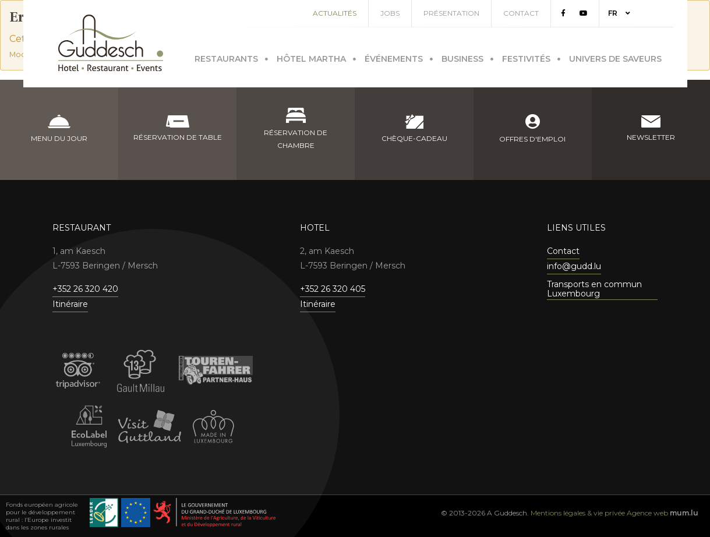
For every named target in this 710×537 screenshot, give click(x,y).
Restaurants (226, 56)
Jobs (404, 13)
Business (462, 56)
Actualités (348, 13)
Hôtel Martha (311, 56)
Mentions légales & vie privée (578, 512)
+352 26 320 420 (85, 289)
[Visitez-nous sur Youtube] (597, 13)
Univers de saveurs (615, 56)
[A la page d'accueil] (110, 43)
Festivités (526, 56)
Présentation (465, 13)
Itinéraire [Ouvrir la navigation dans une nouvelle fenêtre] (70, 304)
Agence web (647, 512)
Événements (394, 56)
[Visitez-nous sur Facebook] (577, 13)
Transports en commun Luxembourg (594, 289)
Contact (535, 13)
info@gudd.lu (574, 266)
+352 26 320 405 (332, 289)
